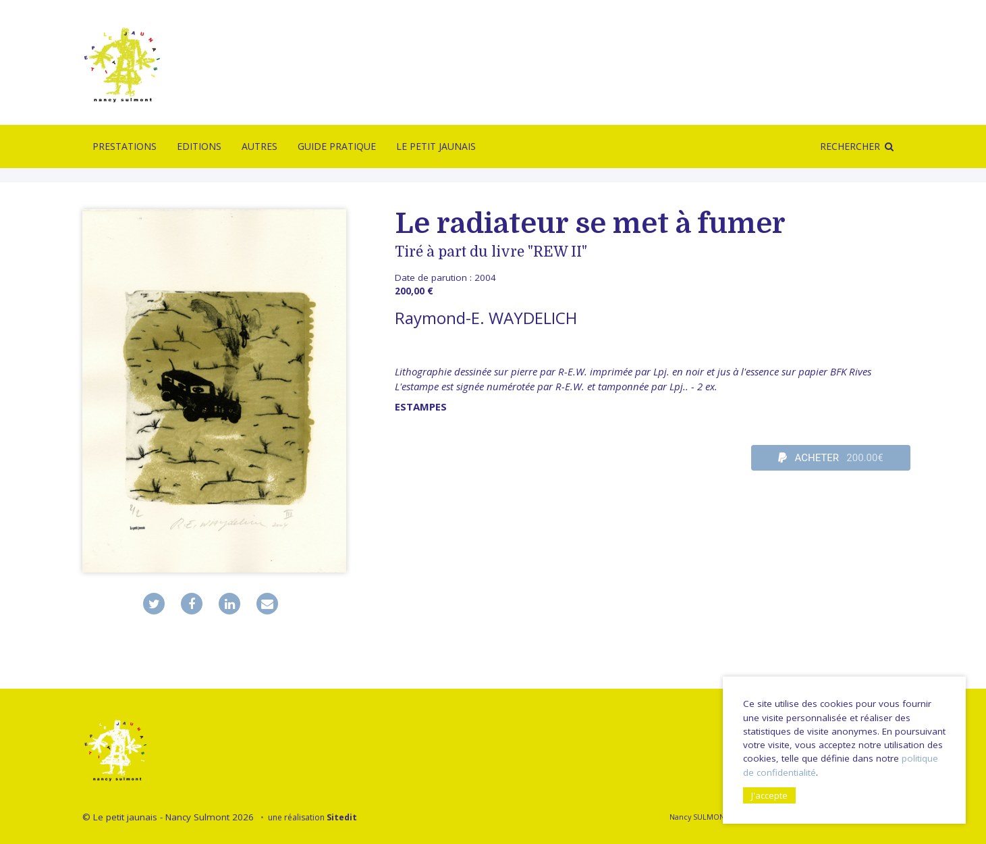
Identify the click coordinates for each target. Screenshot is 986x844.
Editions (199, 146)
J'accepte (769, 795)
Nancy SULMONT (698, 817)
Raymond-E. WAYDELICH (486, 318)
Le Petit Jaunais (436, 146)
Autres (259, 146)
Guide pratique (337, 146)
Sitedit (342, 817)
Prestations (124, 146)
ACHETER (830, 458)
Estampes (421, 406)
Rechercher (850, 146)
